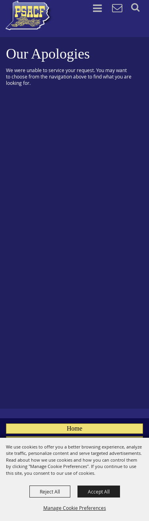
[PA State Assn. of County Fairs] (29, 15)
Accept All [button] (99, 491)
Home (74, 428)
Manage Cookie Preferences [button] (74, 508)
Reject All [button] (50, 491)
